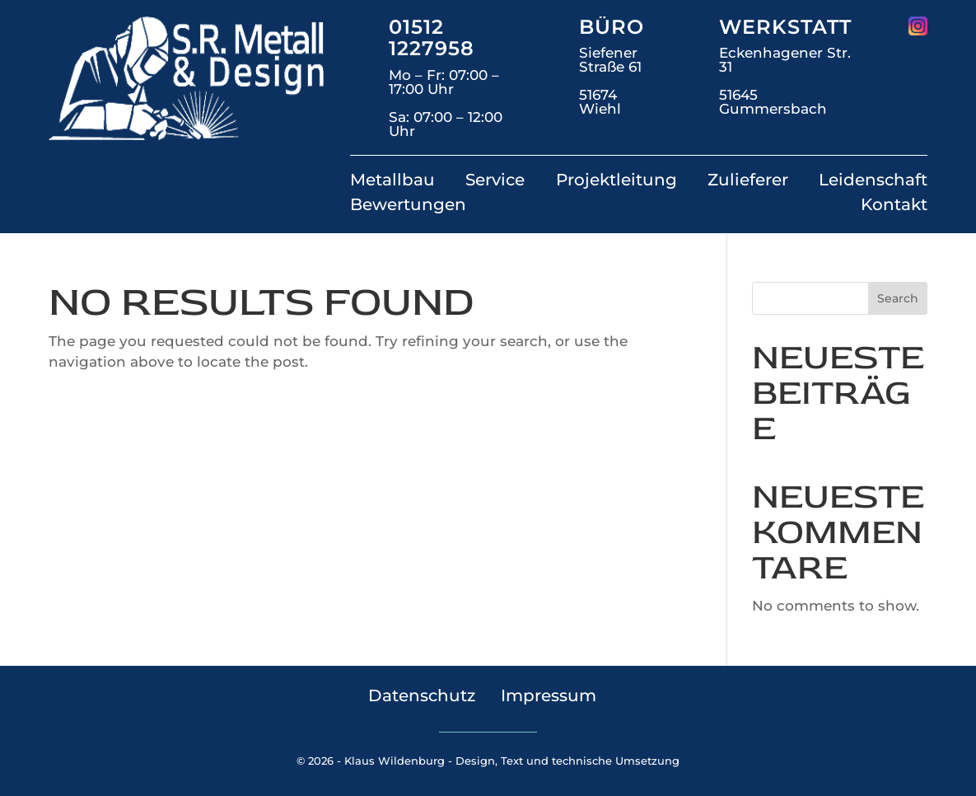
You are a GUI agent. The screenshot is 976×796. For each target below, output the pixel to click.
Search (897, 298)
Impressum (548, 695)
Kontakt (894, 206)
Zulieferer (747, 182)
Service (495, 182)
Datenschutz (421, 695)
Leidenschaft (873, 182)
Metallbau (392, 182)
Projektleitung (616, 182)
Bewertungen (408, 206)
